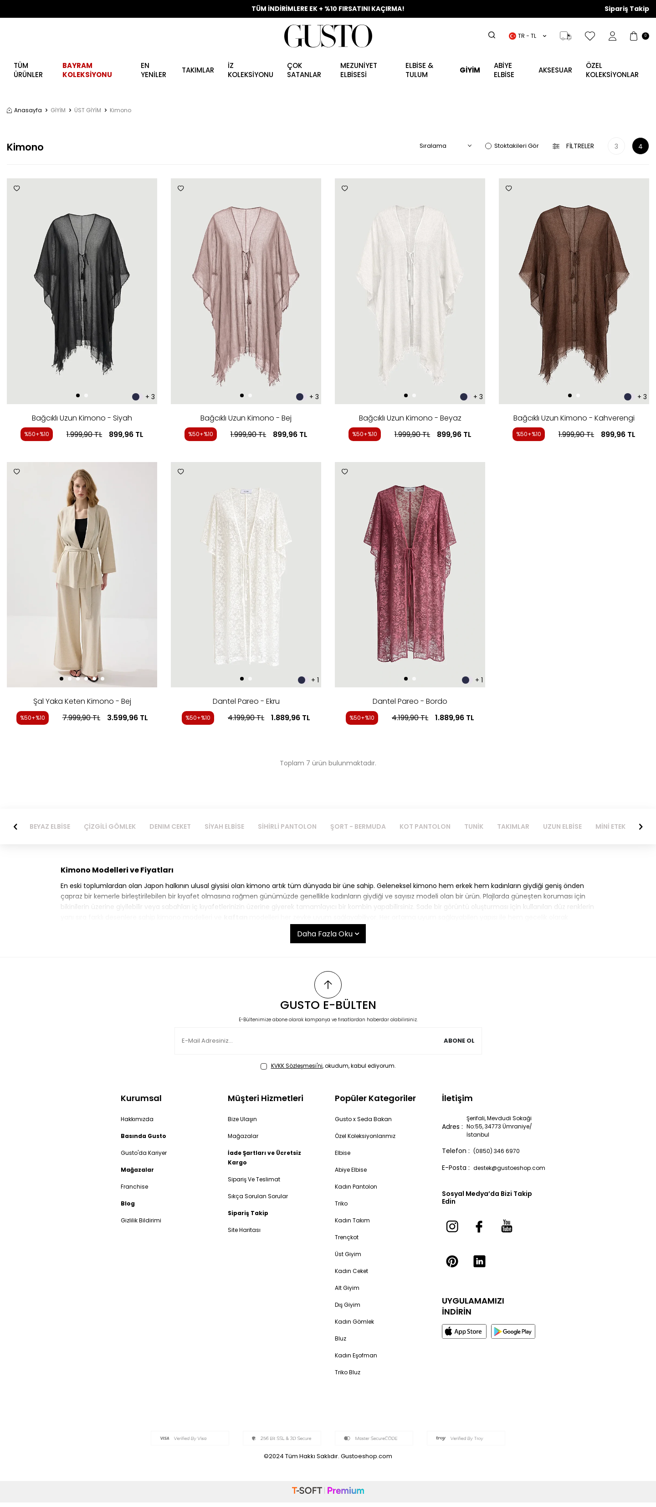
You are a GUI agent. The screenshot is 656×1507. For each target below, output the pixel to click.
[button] (78, 395)
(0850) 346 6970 (500, 1159)
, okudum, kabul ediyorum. (328, 1070)
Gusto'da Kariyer (147, 1157)
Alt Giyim (349, 1292)
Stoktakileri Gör (512, 146)
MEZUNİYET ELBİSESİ (358, 70)
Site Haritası (246, 1234)
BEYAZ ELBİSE (102, 826)
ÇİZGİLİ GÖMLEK (162, 826)
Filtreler (573, 146)
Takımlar (198, 70)
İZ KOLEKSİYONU (250, 70)
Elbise (343, 1157)
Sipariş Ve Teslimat (257, 1183)
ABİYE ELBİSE (504, 70)
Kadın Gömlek (357, 1325)
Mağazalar (244, 1140)
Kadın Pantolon (358, 1190)
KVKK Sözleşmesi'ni (297, 1070)
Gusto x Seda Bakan (366, 1123)
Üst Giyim (350, 1258)
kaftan (236, 917)
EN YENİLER (153, 70)
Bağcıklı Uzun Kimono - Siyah (82, 418)
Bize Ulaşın (244, 1123)
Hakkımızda (138, 1123)
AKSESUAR (555, 70)
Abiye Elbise (353, 1174)
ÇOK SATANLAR (304, 70)
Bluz (341, 1342)
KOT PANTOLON (476, 826)
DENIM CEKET (222, 826)
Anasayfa (24, 110)
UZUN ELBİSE (614, 826)
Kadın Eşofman (358, 1359)
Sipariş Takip (627, 9)
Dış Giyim (349, 1309)
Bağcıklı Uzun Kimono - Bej (246, 418)
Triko (342, 1207)
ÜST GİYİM (87, 110)
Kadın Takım (354, 1224)
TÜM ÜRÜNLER (28, 70)
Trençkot (349, 1241)
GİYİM (58, 110)
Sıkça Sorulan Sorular (260, 1200)
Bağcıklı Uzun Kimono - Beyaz (410, 418)
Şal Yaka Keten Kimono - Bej (82, 701)
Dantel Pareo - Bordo (410, 701)
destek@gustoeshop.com (514, 1176)
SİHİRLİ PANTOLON (339, 826)
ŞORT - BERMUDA (410, 826)
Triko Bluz (349, 1376)
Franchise (136, 1190)
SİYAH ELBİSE (276, 826)
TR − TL (527, 36)
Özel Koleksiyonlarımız (369, 1140)
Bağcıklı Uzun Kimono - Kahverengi (574, 418)
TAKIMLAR (565, 826)
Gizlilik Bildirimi (142, 1224)
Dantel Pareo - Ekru (246, 701)
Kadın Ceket (354, 1275)
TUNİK (525, 826)
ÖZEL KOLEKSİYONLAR (612, 70)
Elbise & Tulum (419, 70)
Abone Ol (458, 1045)
